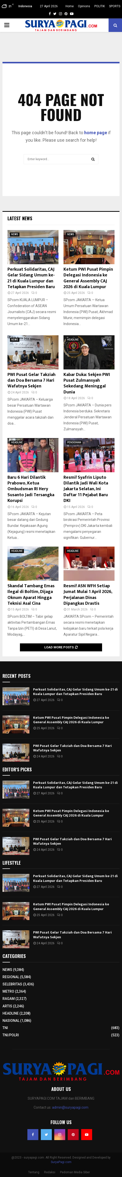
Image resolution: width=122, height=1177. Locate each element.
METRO (8, 991)
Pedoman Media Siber (75, 1172)
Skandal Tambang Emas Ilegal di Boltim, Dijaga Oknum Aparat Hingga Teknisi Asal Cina (31, 594)
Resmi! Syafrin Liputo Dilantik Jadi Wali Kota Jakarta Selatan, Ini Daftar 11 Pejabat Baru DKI (85, 489)
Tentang (33, 1172)
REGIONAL (10, 977)
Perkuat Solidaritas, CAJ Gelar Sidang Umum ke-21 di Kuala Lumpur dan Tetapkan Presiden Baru (31, 278)
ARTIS (7, 1006)
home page (95, 132)
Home (69, 6)
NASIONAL (10, 1021)
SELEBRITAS (12, 984)
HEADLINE (73, 339)
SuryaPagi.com (61, 1162)
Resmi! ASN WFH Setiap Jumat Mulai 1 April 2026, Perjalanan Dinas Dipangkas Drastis (87, 594)
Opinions (84, 6)
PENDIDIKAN (74, 442)
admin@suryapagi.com (70, 1107)
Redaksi (49, 1172)
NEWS (14, 234)
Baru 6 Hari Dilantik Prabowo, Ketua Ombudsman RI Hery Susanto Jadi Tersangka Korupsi (30, 489)
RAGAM (8, 999)
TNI (5, 1028)
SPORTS (114, 6)
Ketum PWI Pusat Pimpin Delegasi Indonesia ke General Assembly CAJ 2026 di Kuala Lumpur (88, 278)
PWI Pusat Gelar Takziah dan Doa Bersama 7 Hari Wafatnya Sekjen (31, 380)
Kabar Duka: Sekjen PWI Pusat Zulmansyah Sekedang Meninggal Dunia (86, 383)
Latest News (19, 218)
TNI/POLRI (10, 1035)
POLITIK (99, 6)
